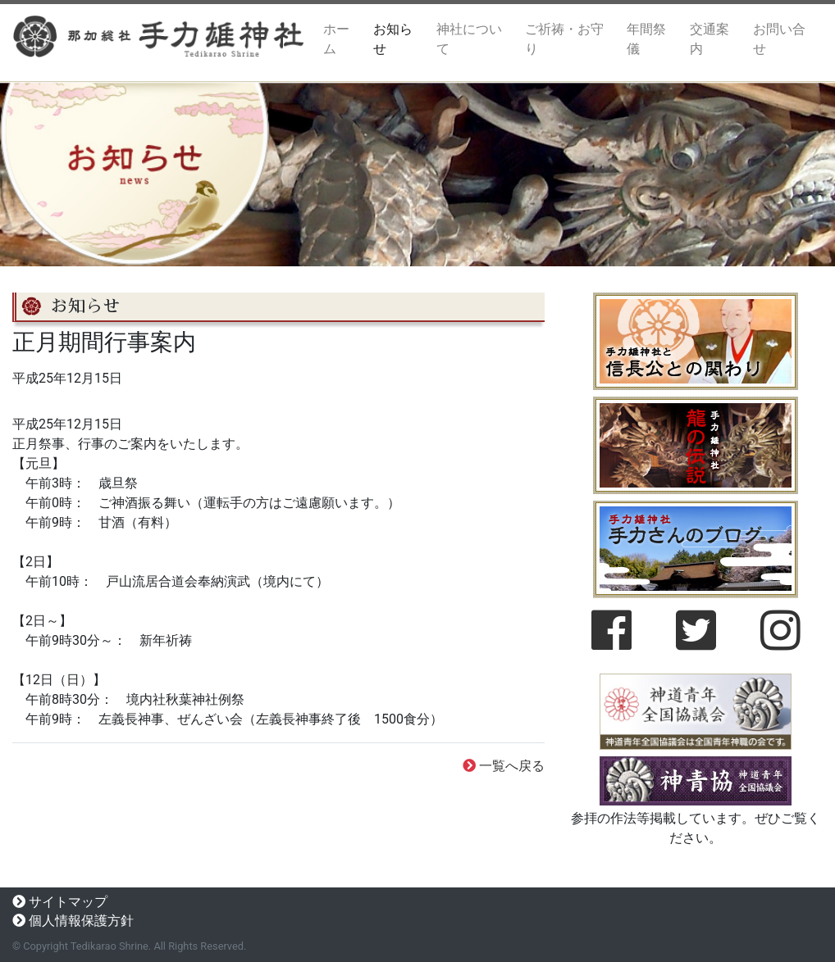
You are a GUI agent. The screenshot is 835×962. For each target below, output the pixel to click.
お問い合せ (779, 39)
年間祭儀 (646, 39)
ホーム (345, 39)
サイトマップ (68, 902)
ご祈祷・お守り (564, 39)
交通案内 (709, 39)
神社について (469, 39)
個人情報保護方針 (81, 920)
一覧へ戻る (512, 766)
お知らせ (393, 39)
